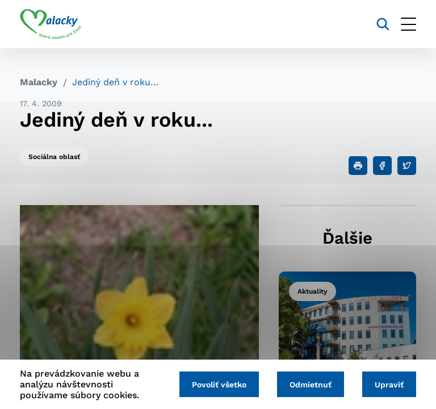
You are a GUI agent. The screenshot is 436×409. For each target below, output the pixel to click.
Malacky (38, 82)
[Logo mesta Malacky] (51, 24)
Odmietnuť (311, 384)
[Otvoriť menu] (408, 24)
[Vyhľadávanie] (382, 24)
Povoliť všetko (219, 384)
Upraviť (389, 384)
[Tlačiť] (358, 165)
